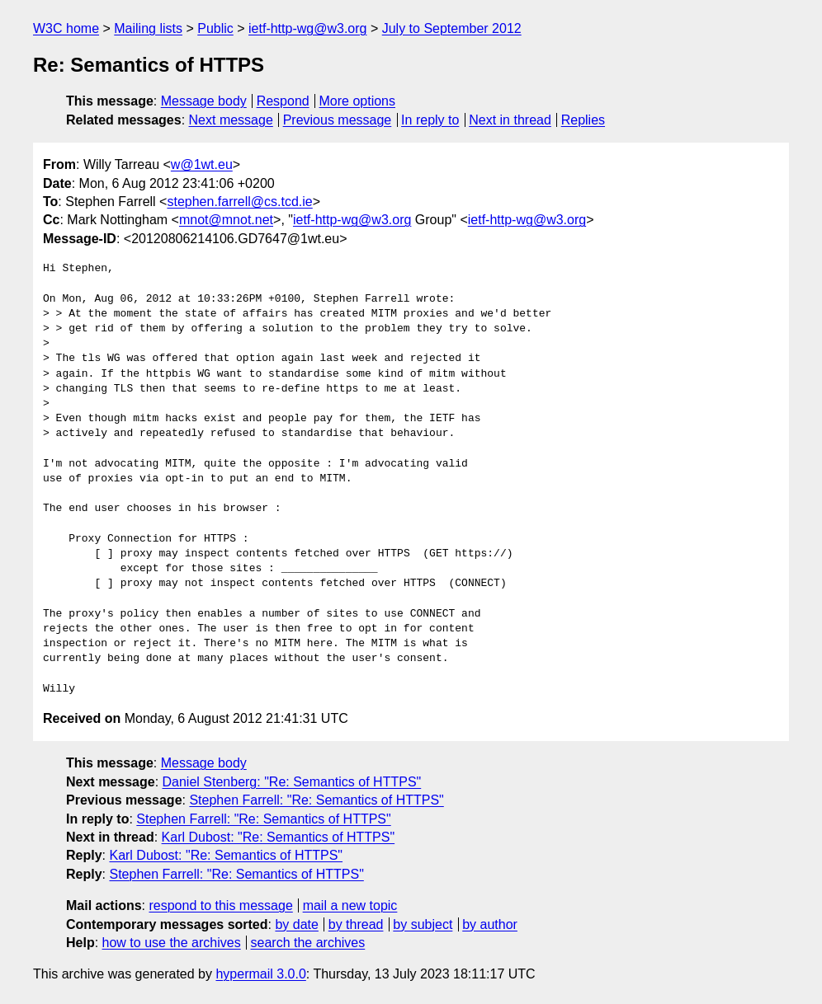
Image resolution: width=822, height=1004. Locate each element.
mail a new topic (350, 905)
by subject (422, 924)
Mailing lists (148, 28)
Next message (231, 120)
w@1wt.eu (202, 164)
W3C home (66, 28)
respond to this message (220, 905)
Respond (283, 101)
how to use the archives (171, 943)
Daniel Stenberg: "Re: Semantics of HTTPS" (292, 782)
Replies (583, 120)
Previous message (337, 120)
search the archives (308, 943)
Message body (204, 101)
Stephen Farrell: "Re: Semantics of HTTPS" (316, 800)
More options (357, 101)
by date (296, 924)
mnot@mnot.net (226, 220)
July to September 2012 (452, 28)
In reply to (430, 120)
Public (215, 28)
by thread (356, 924)
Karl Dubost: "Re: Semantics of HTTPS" (278, 837)
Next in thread (510, 120)
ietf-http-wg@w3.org (307, 28)
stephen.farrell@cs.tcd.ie (239, 202)
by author (489, 924)
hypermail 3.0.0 (260, 974)
